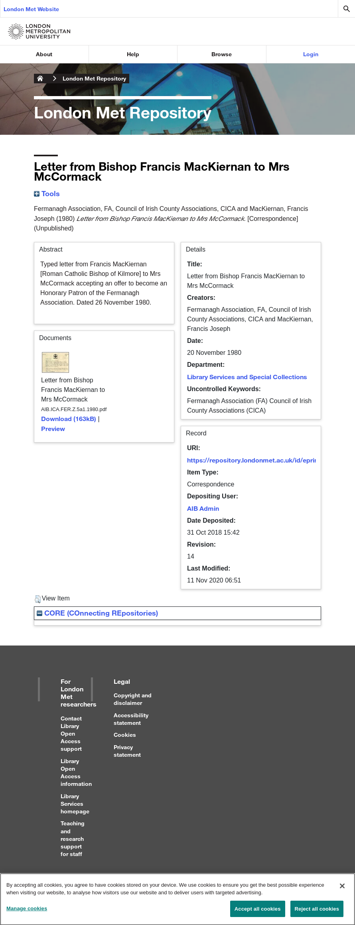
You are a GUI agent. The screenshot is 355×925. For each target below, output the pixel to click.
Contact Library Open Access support (71, 733)
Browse (221, 54)
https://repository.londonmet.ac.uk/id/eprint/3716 (262, 460)
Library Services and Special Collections (247, 376)
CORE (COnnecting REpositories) (97, 612)
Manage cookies (26, 912)
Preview (53, 428)
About (44, 54)
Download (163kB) (68, 418)
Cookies (125, 734)
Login (310, 54)
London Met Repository (94, 78)
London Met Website (31, 9)
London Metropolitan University (40, 78)
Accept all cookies (258, 913)
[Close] (342, 890)
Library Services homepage (75, 804)
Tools (47, 193)
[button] (38, 599)
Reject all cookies (317, 913)
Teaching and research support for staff (73, 838)
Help (133, 54)
